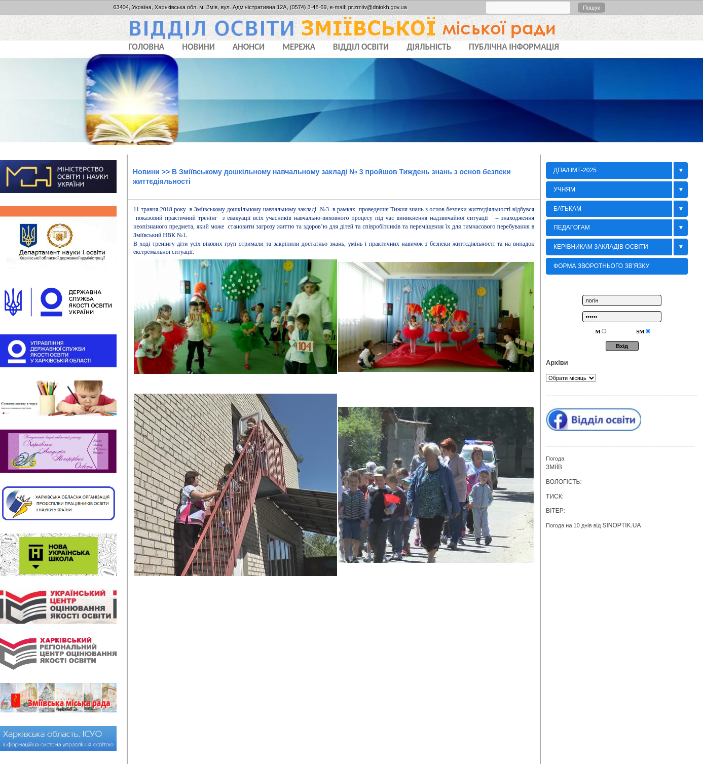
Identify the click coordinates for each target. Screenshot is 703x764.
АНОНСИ (249, 47)
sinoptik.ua (621, 525)
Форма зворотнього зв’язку (601, 266)
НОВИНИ (198, 47)
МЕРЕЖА (298, 47)
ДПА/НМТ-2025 (575, 170)
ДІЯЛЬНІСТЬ (428, 47)
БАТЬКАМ (567, 208)
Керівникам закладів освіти (600, 246)
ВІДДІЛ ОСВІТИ (361, 47)
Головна (147, 47)
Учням (564, 189)
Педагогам (571, 227)
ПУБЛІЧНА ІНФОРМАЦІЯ (514, 47)
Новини (146, 172)
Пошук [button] (591, 8)
